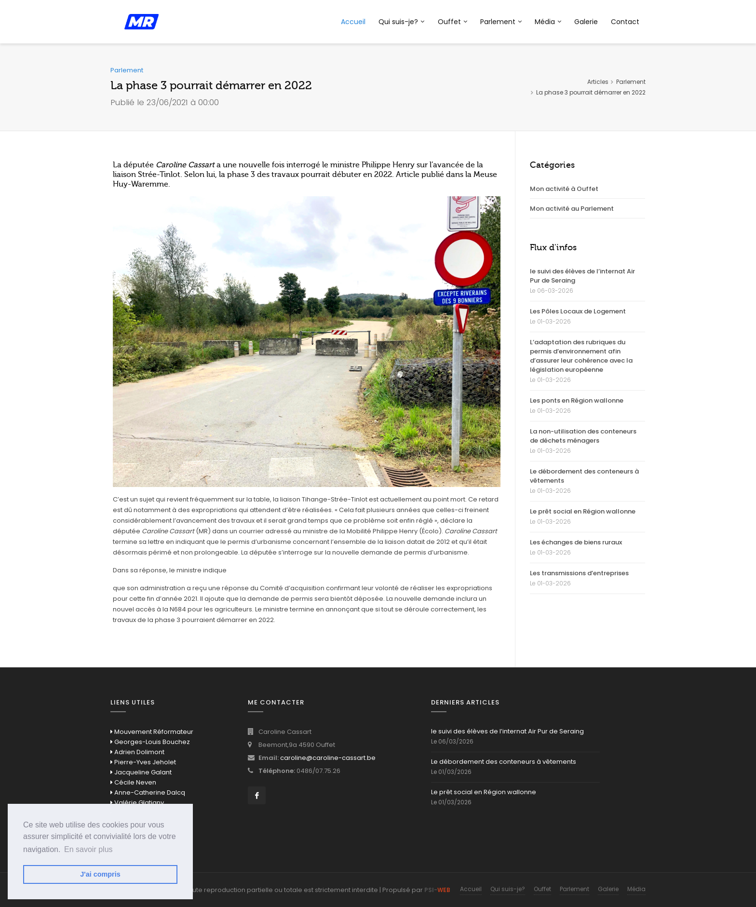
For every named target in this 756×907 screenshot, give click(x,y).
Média (548, 22)
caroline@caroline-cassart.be (328, 757)
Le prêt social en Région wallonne (582, 511)
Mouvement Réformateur (151, 731)
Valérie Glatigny (137, 802)
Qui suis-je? (401, 22)
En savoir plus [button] (88, 849)
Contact (625, 22)
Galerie (586, 22)
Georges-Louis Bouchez (150, 741)
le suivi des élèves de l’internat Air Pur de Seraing (582, 276)
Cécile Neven (133, 782)
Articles (597, 82)
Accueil (353, 22)
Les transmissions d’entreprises (579, 573)
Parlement (501, 22)
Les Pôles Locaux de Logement (578, 311)
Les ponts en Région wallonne (576, 400)
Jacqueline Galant (141, 772)
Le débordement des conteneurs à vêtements (584, 476)
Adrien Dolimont (137, 752)
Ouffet (452, 22)
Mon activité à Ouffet (564, 188)
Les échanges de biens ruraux (576, 542)
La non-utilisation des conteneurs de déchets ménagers (583, 436)
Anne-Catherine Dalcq (147, 792)
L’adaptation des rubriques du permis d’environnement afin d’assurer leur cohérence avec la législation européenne (581, 356)
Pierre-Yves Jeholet (143, 762)
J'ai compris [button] (100, 874)
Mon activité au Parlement (572, 208)
